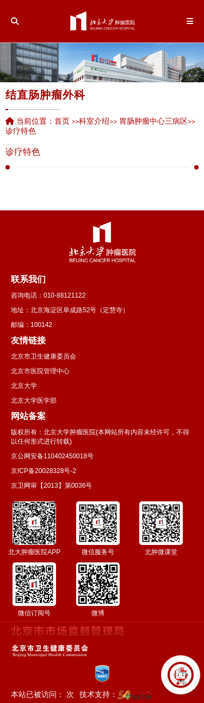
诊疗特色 (22, 152)
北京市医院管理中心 (40, 371)
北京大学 (24, 386)
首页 (62, 121)
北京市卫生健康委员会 (43, 356)
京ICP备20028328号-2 (43, 471)
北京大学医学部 (34, 400)
